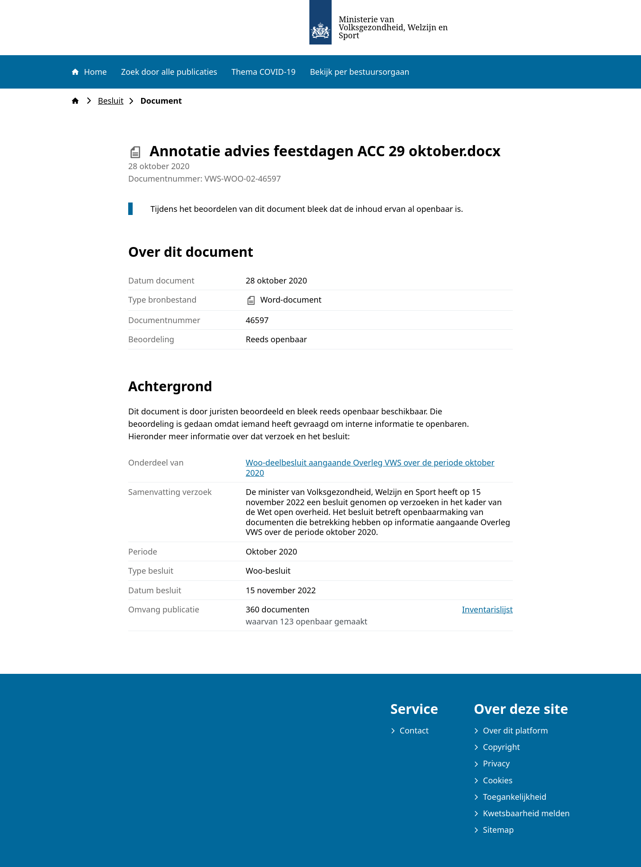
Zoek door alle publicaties (169, 71)
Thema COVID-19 (263, 71)
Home (88, 71)
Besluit (113, 100)
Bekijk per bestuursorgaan (360, 71)
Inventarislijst (487, 609)
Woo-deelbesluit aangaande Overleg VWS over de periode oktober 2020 (370, 467)
